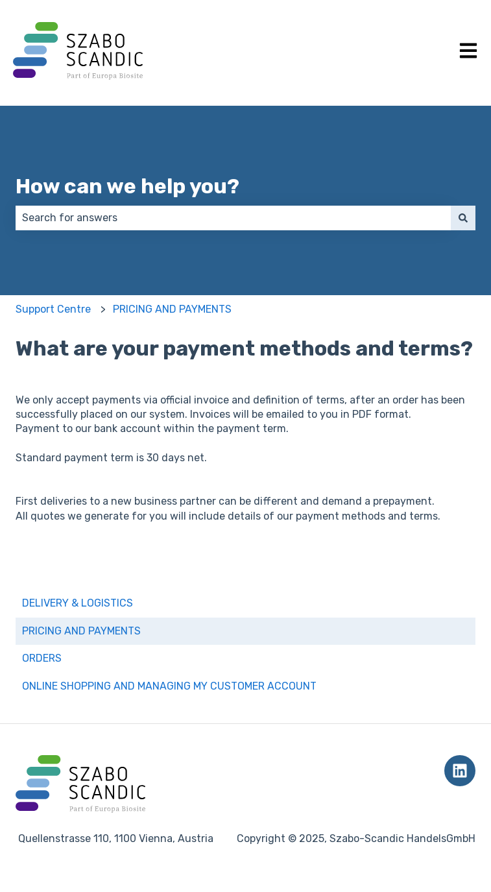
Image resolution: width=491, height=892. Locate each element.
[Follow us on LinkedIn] (459, 770)
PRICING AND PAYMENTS (172, 309)
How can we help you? (127, 186)
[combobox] (233, 218)
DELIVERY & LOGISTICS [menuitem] (77, 603)
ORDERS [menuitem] (42, 658)
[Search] (463, 218)
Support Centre (53, 309)
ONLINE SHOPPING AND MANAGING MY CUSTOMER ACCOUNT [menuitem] (169, 686)
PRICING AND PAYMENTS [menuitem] (81, 631)
